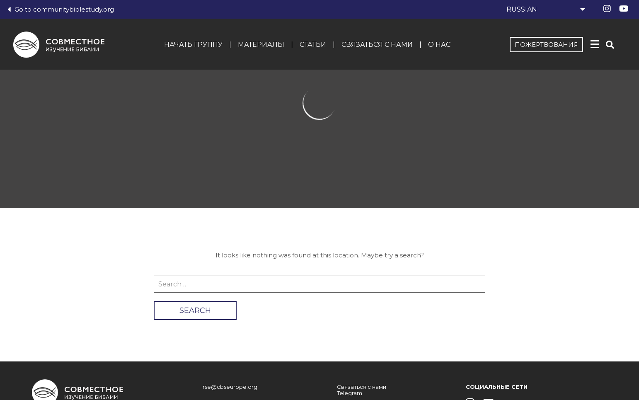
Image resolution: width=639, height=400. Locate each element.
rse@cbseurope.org (230, 386)
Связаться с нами (377, 44)
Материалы (261, 44)
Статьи (313, 44)
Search (195, 310)
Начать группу (193, 44)
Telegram (349, 393)
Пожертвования (546, 44)
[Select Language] (544, 9)
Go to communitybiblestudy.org (60, 9)
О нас (439, 44)
